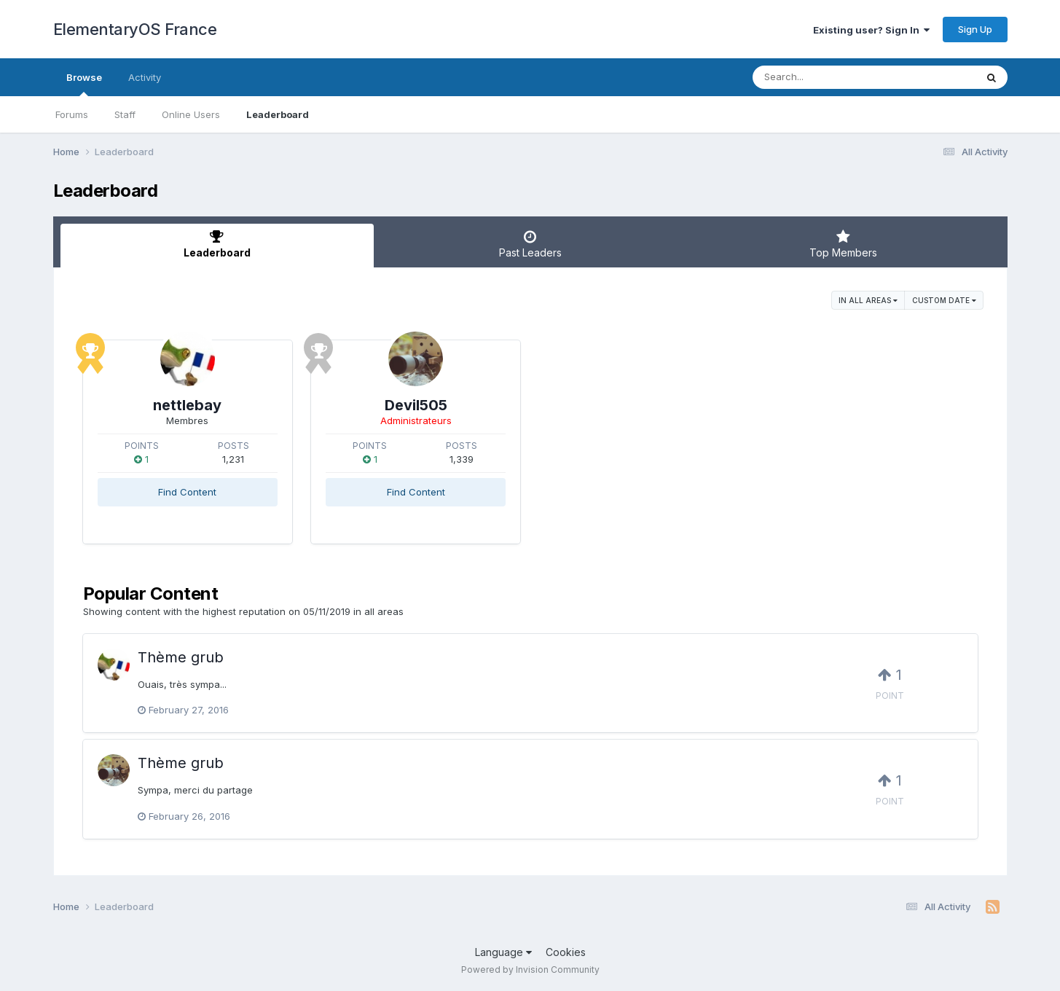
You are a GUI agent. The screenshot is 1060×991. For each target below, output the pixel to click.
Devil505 (416, 405)
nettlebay (187, 405)
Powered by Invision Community (530, 969)
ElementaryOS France (135, 29)
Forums (71, 114)
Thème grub (181, 657)
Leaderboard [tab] (217, 244)
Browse (84, 83)
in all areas (868, 300)
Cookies (566, 952)
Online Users (191, 114)
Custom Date (944, 300)
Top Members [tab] (843, 244)
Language (503, 952)
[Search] (824, 77)
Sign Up (975, 29)
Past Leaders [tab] (530, 244)
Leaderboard (277, 114)
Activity (144, 77)
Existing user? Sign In (871, 30)
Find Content (187, 492)
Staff (125, 114)
